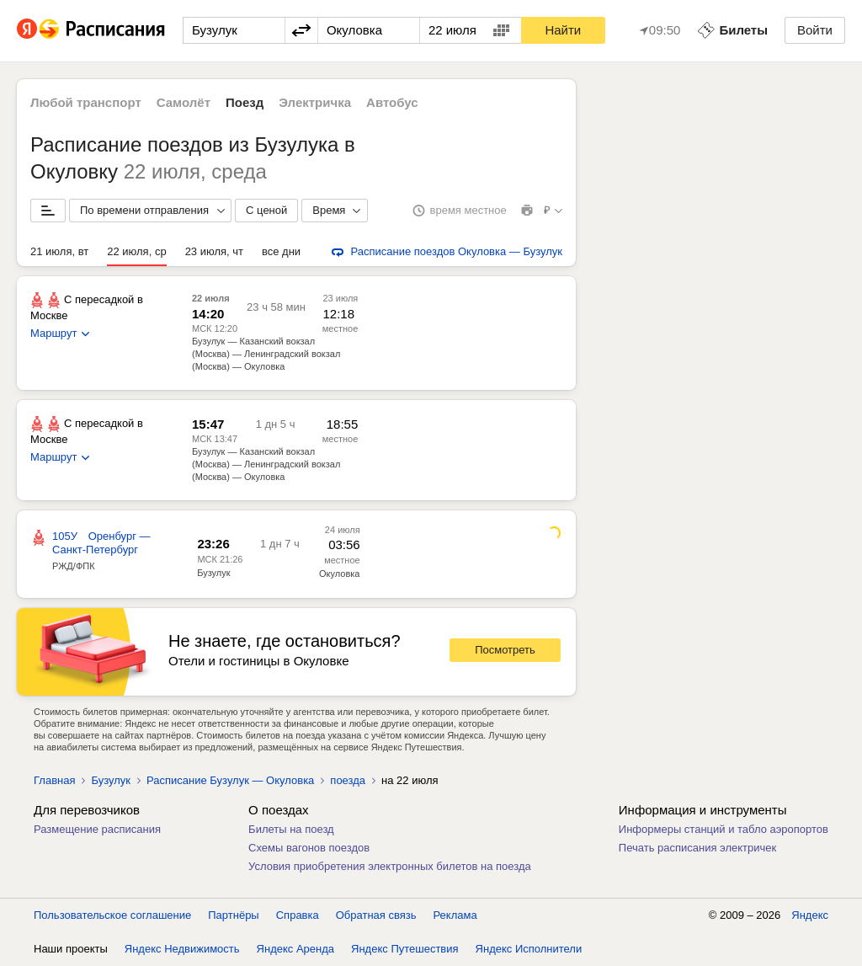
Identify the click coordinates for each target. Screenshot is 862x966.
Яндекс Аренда (295, 948)
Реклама (455, 915)
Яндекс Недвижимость (182, 948)
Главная (54, 780)
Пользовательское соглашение (112, 915)
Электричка (315, 102)
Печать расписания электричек (697, 847)
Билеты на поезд (291, 829)
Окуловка (339, 573)
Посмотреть (505, 649)
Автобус (392, 102)
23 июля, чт (214, 251)
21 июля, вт (59, 251)
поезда (347, 780)
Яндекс (809, 915)
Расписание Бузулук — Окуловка (230, 780)
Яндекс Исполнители (529, 948)
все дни (281, 251)
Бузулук (213, 573)
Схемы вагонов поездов (309, 847)
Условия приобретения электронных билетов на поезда (389, 866)
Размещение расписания (97, 829)
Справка (297, 915)
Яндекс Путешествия (405, 948)
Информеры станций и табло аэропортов (723, 829)
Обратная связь (376, 915)
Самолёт (183, 102)
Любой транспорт (85, 102)
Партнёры (233, 915)
